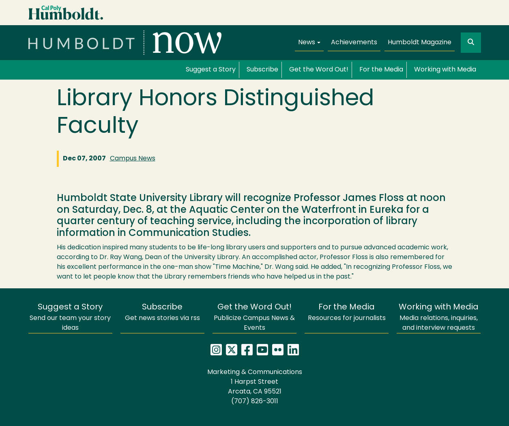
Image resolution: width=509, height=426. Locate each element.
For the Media (381, 70)
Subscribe (262, 70)
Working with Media (445, 70)
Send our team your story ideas (70, 317)
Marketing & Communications (254, 372)
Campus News (132, 159)
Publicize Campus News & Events (254, 317)
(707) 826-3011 (254, 401)
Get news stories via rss (162, 312)
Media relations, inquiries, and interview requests (439, 317)
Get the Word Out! (318, 70)
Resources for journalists (347, 312)
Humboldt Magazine (419, 42)
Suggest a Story (211, 70)
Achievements (354, 42)
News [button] (306, 42)
